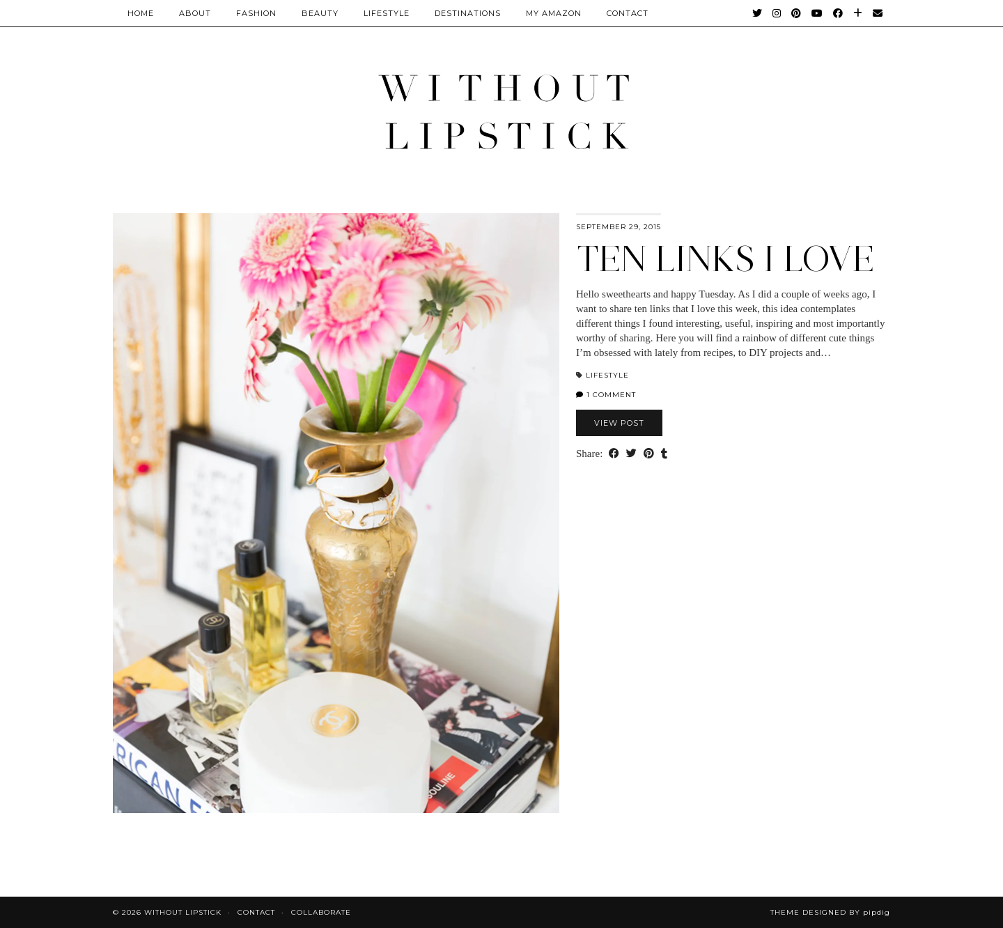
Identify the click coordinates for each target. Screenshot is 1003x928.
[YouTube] (817, 13)
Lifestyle (387, 13)
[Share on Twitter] (631, 454)
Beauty (320, 13)
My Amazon (554, 13)
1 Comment (606, 394)
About (195, 13)
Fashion (256, 13)
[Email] (878, 13)
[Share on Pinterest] (649, 454)
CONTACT (627, 13)
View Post (619, 423)
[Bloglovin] (858, 13)
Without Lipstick (182, 912)
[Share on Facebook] (614, 454)
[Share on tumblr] (664, 454)
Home (140, 13)
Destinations (468, 13)
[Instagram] (777, 13)
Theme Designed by (830, 912)
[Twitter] (757, 13)
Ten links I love (725, 259)
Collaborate (321, 912)
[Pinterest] (796, 13)
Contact (256, 912)
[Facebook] (838, 13)
